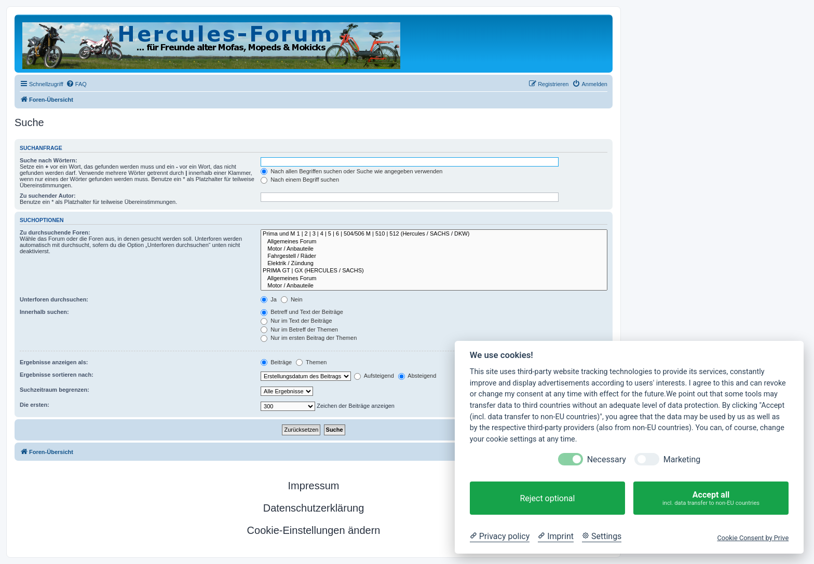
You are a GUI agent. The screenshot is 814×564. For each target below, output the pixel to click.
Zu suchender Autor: (48, 195)
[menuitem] (76, 84)
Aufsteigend (374, 376)
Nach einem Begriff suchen (300, 179)
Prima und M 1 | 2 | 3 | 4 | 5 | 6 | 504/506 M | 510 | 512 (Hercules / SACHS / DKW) (434, 234)
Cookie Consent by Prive (753, 538)
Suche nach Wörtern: (48, 160)
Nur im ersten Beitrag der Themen (309, 338)
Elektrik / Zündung (434, 263)
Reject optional (547, 498)
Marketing (681, 459)
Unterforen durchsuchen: (54, 299)
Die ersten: (34, 405)
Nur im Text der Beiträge (296, 321)
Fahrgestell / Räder (434, 256)
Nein (292, 299)
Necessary (606, 459)
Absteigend (417, 376)
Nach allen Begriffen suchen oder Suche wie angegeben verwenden (351, 171)
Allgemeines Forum (434, 241)
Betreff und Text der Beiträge (302, 312)
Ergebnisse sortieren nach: (56, 375)
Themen (311, 362)
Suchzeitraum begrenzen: (54, 390)
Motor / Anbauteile (434, 249)
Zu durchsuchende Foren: (55, 232)
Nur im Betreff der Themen (299, 329)
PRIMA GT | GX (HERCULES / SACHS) (434, 270)
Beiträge (276, 362)
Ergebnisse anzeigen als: (54, 362)
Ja (269, 299)
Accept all (711, 498)
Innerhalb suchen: (44, 312)
